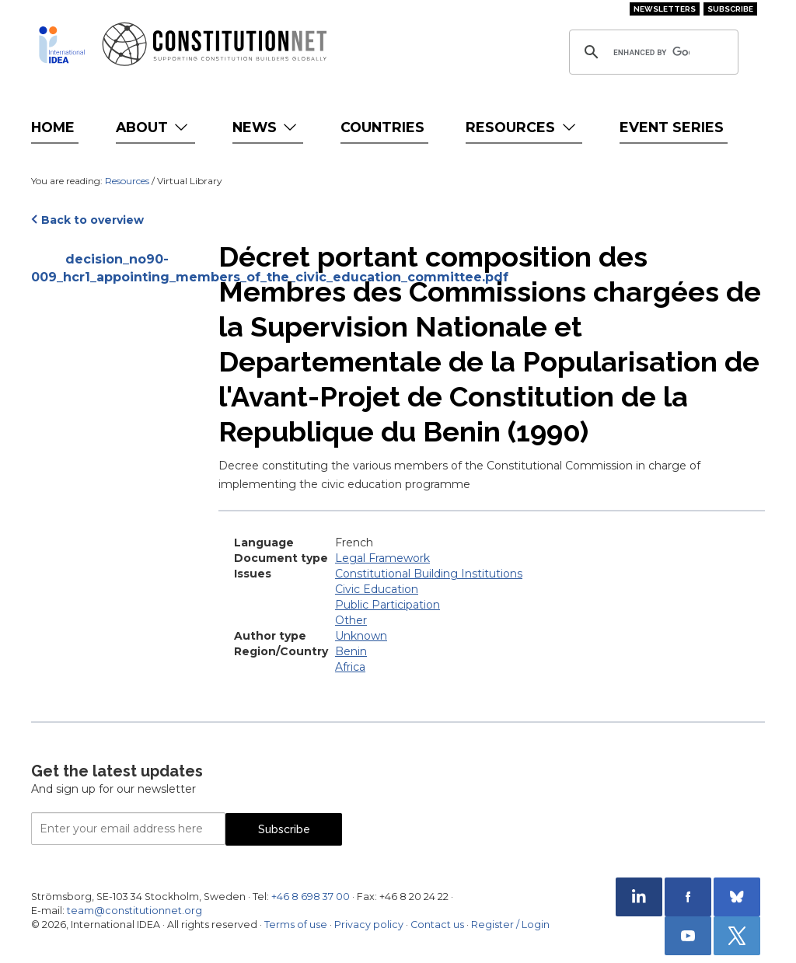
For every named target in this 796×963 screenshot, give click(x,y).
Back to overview (92, 220)
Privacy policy (368, 924)
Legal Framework (382, 558)
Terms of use (295, 924)
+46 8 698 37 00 (310, 896)
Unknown (361, 636)
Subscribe (730, 9)
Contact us (437, 924)
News (266, 127)
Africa (350, 667)
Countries (382, 127)
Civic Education (376, 589)
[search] (651, 52)
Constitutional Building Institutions (428, 574)
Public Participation (387, 605)
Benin (351, 651)
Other (351, 620)
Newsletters (665, 9)
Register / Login (510, 924)
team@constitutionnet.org (134, 910)
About (153, 127)
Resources (522, 127)
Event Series (672, 127)
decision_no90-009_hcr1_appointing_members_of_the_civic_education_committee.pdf (117, 268)
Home (53, 127)
